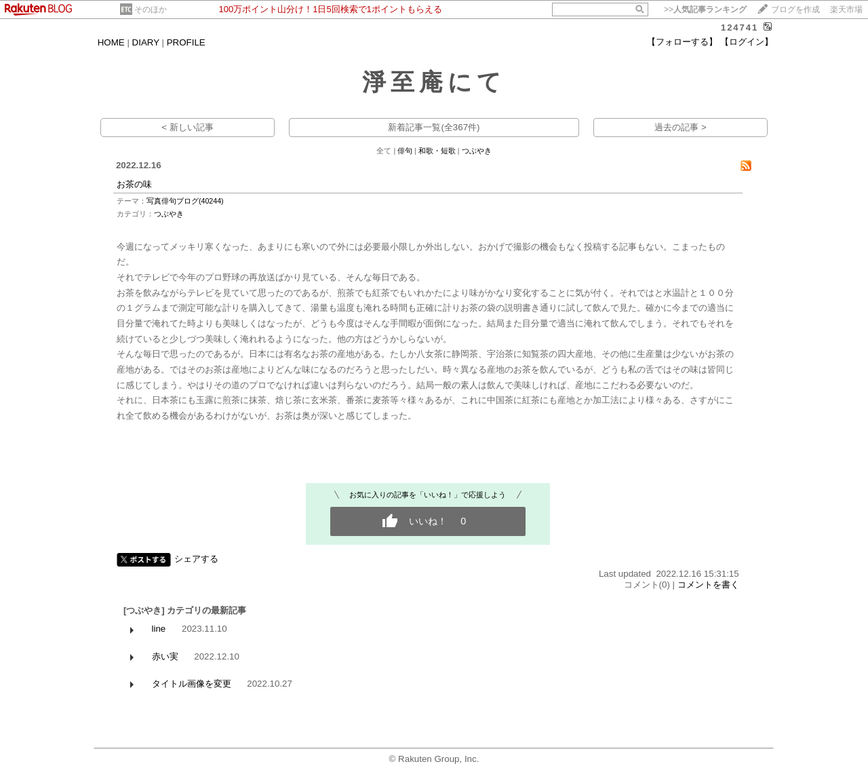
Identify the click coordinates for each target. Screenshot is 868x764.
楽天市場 (846, 9)
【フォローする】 (682, 42)
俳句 (404, 151)
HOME (111, 42)
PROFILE (186, 42)
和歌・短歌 (437, 151)
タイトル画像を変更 (191, 684)
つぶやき (477, 151)
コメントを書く (708, 584)
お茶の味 (134, 184)
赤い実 (165, 656)
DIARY (145, 42)
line (159, 629)
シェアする (196, 559)
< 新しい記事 (187, 127)
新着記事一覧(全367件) (433, 127)
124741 (739, 27)
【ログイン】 (746, 42)
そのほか (150, 9)
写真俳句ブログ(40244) (185, 201)
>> (705, 9)
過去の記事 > (680, 127)
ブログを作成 (795, 9)
